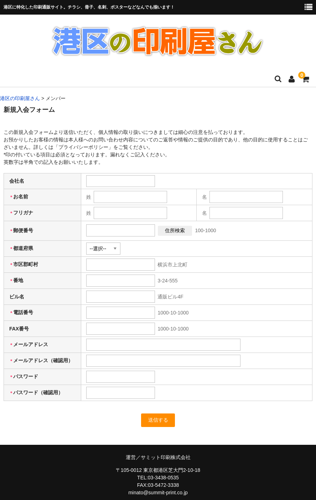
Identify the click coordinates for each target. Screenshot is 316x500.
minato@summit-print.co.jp (158, 492)
